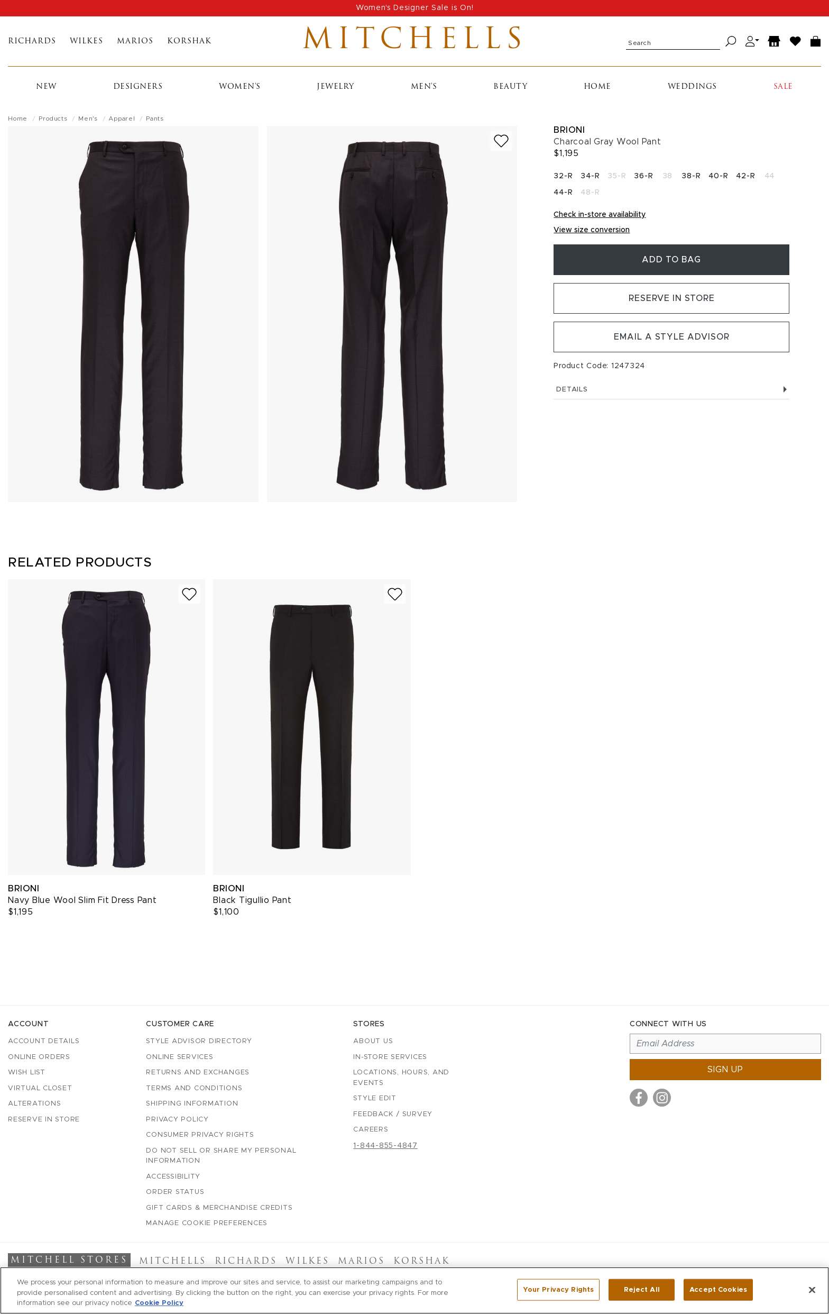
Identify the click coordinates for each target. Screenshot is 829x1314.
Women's (240, 87)
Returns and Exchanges (198, 1072)
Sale (783, 87)
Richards (32, 41)
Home (597, 87)
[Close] (812, 1289)
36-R (643, 176)
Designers (138, 87)
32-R (563, 176)
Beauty (510, 87)
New (46, 87)
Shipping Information (192, 1103)
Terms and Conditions (194, 1088)
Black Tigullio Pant (252, 900)
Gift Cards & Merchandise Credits (219, 1207)
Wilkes (86, 41)
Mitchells (415, 41)
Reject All (642, 1289)
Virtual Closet (40, 1088)
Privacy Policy (177, 1119)
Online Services (179, 1057)
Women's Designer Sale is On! (415, 8)
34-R (590, 176)
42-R (745, 176)
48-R (590, 192)
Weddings (692, 87)
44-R (563, 192)
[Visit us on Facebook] (639, 1098)
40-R (718, 176)
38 (667, 176)
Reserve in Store (672, 298)
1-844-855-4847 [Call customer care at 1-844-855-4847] (385, 1145)
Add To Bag (671, 260)
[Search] (730, 41)
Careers (370, 1129)
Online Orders (39, 1057)
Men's (424, 87)
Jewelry (335, 87)
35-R (616, 176)
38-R (691, 176)
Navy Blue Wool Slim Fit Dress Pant (82, 900)
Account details (43, 1041)
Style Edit (375, 1098)
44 (769, 176)
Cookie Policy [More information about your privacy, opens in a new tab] (159, 1303)
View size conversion (592, 230)
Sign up (725, 1069)
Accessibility (173, 1176)
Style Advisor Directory (199, 1041)
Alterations (34, 1103)
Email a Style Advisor (672, 337)
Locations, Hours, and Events (401, 1078)
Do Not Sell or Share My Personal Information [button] (221, 1156)
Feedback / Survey (392, 1114)
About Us (373, 1041)
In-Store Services (390, 1057)
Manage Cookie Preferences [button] (207, 1223)
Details (671, 389)
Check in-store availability (600, 214)
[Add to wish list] (501, 141)
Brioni (569, 129)
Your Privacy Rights (558, 1289)
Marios (135, 41)
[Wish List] (795, 41)
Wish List (26, 1072)
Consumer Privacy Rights (200, 1135)
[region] (414, 1290)
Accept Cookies (718, 1289)
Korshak (189, 41)
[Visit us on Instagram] (662, 1098)
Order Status (175, 1192)
